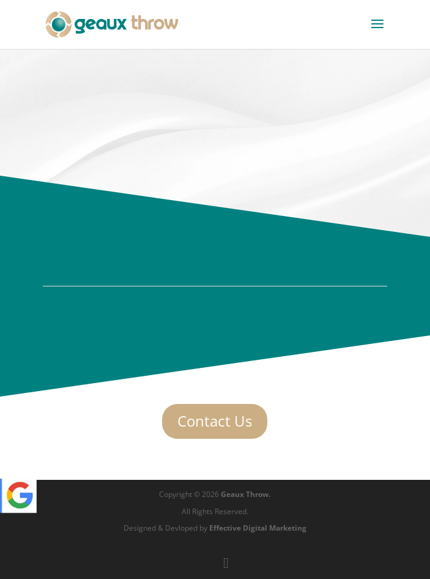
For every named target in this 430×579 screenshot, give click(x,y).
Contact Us (214, 421)
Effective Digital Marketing (257, 528)
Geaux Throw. (245, 494)
